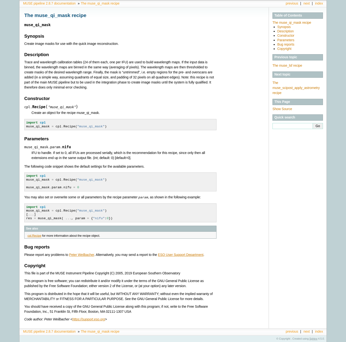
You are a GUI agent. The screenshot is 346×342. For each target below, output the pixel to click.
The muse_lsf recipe (287, 65)
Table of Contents (288, 15)
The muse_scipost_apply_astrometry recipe (296, 88)
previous (292, 3)
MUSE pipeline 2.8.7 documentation (49, 3)
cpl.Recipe (34, 235)
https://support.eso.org (88, 319)
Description (285, 31)
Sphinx (313, 338)
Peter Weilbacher (81, 254)
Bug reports (285, 44)
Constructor (285, 35)
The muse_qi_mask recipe (100, 3)
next (306, 3)
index (319, 3)
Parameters (285, 40)
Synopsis (284, 27)
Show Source (282, 109)
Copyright (284, 49)
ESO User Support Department (180, 254)
